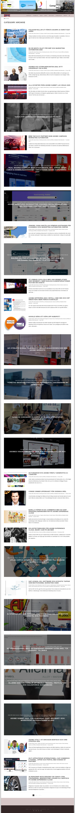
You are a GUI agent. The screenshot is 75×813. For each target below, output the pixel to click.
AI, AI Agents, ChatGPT (43, 33)
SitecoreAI (30, 783)
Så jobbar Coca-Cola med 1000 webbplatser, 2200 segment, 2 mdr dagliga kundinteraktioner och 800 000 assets (49, 281)
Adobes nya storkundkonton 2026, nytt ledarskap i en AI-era (46, 67)
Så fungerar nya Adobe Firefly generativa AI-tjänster (48, 473)
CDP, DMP (41, 284)
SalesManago (31, 230)
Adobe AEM (31, 33)
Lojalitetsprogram (46, 284)
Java (44, 301)
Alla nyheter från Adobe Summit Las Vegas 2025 (49, 85)
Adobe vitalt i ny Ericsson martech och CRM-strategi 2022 (48, 740)
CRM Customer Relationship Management (42, 318)
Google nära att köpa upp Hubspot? (44, 316)
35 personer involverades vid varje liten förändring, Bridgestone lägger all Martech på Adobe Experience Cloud (49, 778)
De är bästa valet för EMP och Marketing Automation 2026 (47, 49)
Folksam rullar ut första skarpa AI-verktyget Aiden (49, 30)
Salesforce (65, 284)
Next (72, 6)
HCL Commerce (47, 585)
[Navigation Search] (69, 15)
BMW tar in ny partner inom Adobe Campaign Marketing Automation (48, 137)
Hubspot (46, 229)
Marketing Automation (43, 139)
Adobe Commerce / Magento (38, 87)
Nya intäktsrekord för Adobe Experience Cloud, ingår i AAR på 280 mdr (47, 529)
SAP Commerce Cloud (41, 586)
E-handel (50, 87)
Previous (3, 6)
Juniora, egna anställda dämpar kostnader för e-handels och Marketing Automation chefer (50, 226)
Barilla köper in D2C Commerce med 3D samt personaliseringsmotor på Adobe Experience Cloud (48, 511)
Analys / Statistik (38, 743)
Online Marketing (34, 586)
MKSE (54, 807)
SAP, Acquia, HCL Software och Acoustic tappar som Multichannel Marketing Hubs (49, 582)
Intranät (44, 763)
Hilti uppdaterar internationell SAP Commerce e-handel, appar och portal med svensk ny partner (49, 759)
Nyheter (48, 33)
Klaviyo (49, 229)
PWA (56, 515)
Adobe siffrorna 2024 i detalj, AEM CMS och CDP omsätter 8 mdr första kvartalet (49, 298)
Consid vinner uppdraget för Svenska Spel (47, 491)
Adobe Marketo (36, 33)
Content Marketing (38, 229)
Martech (60, 229)
